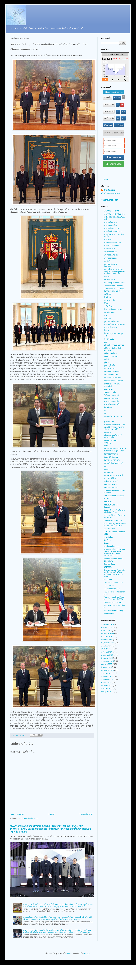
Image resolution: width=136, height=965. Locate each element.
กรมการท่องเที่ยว (110, 225)
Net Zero (107, 540)
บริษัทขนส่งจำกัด (110, 353)
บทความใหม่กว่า (17, 814)
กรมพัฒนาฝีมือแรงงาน (112, 243)
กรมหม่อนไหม (109, 249)
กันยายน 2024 (106, 685)
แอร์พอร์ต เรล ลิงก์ (111, 481)
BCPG (106, 499)
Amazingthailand (110, 484)
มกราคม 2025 (106, 673)
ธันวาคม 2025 (107, 640)
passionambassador (112, 546)
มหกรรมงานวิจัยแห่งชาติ (113, 381)
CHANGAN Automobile (113, 520)
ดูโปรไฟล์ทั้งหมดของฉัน (110, 193)
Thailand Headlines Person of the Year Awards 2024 (114, 598)
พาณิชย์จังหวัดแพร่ (111, 375)
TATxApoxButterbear (112, 589)
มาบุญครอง (108, 389)
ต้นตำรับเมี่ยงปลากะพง (113, 309)
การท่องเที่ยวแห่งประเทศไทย (110, 265)
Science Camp (109, 564)
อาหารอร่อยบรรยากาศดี (113, 475)
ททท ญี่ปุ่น (108, 318)
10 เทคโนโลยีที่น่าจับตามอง (114, 214)
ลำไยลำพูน (108, 407)
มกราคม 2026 (106, 637)
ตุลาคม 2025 (106, 646)
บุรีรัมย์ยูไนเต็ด (109, 365)
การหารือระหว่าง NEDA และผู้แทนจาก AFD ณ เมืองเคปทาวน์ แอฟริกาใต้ (114, 271)
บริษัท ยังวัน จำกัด (111, 356)
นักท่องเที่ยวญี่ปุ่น (110, 328)
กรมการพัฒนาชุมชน (112, 228)
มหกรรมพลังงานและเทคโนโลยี (112, 385)
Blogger (87, 953)
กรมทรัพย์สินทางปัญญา (113, 231)
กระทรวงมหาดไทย (111, 255)
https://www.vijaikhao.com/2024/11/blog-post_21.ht (115, 525)
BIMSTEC (108, 502)
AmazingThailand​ (110, 487)
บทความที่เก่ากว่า (86, 814)
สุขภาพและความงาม (112, 460)
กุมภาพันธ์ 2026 (107, 634)
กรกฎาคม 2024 (107, 692)
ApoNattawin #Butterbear (114, 496)
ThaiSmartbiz (109, 190)
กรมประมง (108, 240)
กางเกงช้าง (108, 261)
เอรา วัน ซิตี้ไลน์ (110, 478)
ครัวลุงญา (107, 277)
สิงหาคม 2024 (106, 689)
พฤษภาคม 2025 (107, 661)
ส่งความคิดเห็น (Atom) (30, 818)
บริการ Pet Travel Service (114, 345)
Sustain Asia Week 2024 (113, 583)
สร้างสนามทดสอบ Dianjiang (111, 441)
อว (105, 466)
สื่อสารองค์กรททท (111, 454)
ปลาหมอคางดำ (110, 369)
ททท (105, 315)
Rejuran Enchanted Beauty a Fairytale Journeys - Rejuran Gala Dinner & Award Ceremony (114, 552)
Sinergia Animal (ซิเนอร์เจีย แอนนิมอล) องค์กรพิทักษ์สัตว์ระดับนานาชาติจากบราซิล (114, 573)
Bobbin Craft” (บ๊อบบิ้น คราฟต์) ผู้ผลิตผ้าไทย (114, 511)
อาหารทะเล (108, 472)
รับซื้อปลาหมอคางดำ (112, 395)
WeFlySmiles (109, 613)
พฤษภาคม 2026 (107, 624)
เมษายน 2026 (106, 627)
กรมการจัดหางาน (110, 222)
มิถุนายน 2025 (107, 658)
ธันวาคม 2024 (107, 676)
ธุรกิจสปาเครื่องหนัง (111, 321)
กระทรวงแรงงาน (110, 258)
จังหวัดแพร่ (108, 297)
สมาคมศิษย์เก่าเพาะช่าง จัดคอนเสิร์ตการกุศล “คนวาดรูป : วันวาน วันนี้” (114, 427)
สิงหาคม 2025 (106, 652)
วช (105, 410)
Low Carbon (108, 537)
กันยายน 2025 (106, 649)
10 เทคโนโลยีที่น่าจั (111, 211)
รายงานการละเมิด (109, 200)
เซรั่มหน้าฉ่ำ (109, 306)
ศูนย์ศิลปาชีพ (109, 422)
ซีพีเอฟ (106, 303)
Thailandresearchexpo (112, 602)
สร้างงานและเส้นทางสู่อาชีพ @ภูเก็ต (113, 436)
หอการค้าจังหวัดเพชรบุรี (113, 463)
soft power (108, 580)
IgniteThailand (109, 529)
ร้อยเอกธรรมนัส (110, 392)
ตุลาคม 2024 (106, 682)
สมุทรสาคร (108, 432)
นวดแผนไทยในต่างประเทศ (114, 325)
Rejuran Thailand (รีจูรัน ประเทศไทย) (113, 560)
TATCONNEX (109, 586)
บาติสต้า (107, 359)
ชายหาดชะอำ (109, 300)
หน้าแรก (51, 814)
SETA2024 (108, 567)
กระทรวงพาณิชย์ (110, 252)
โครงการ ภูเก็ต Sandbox (113, 286)
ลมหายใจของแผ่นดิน (112, 404)
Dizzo (69, 953)
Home (106, 179)
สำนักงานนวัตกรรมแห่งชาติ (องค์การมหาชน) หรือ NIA (115, 450)
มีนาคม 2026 (106, 631)
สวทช (106, 446)
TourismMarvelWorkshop (113, 610)
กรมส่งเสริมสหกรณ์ (111, 246)
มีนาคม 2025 (106, 667)
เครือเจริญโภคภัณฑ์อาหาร (114, 283)
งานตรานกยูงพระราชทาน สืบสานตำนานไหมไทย (114, 290)
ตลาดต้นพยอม (109, 312)
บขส (105, 342)
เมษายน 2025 (106, 664)
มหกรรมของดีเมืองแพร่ (113, 378)
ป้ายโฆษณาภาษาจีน (112, 372)
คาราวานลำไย (109, 280)
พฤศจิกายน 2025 (108, 643)
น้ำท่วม (106, 331)
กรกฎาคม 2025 (107, 655)
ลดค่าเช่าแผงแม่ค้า (111, 401)
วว (105, 413)
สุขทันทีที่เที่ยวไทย (111, 457)
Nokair (106, 543)
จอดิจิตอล (107, 294)
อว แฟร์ (107, 469)
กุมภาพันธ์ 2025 (107, 670)
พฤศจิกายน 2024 (108, 679)
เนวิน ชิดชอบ (109, 339)
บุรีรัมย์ (106, 362)
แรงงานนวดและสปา (112, 398)
